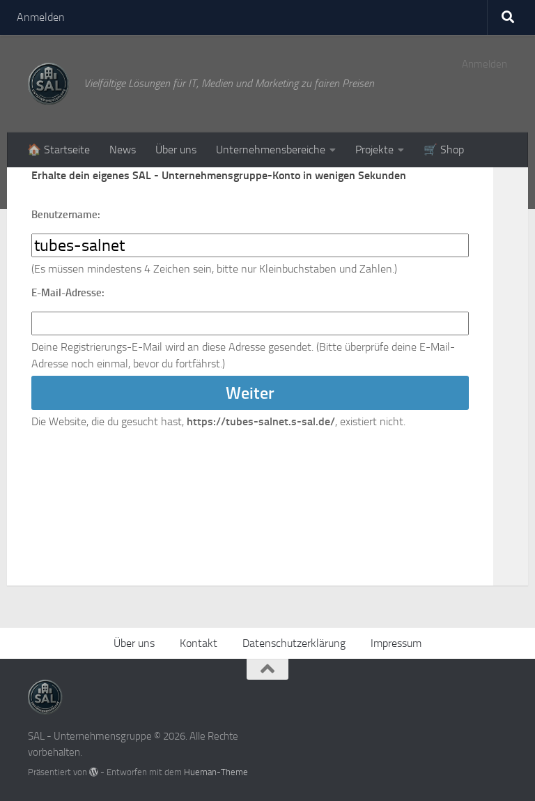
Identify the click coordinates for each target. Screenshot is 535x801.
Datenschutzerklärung (294, 643)
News (122, 149)
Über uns (175, 149)
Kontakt (198, 643)
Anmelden (41, 17)
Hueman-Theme (216, 772)
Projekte (374, 149)
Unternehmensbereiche (270, 149)
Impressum (396, 643)
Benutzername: (65, 214)
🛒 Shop (444, 149)
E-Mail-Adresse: (67, 293)
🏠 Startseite (58, 149)
